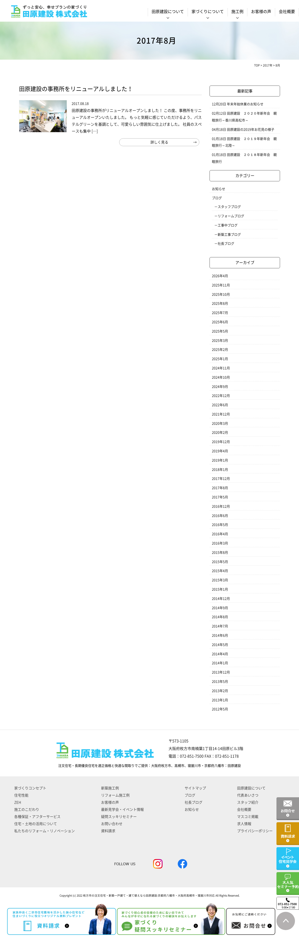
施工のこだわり (26, 809)
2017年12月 (221, 478)
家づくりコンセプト (30, 788)
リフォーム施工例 (115, 795)
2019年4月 (220, 451)
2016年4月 (220, 534)
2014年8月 (220, 617)
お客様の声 (261, 12)
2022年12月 (221, 395)
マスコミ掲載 (247, 816)
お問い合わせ (111, 824)
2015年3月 (220, 580)
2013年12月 (221, 672)
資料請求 (108, 831)
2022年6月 (220, 405)
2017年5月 (220, 497)
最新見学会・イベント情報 (122, 809)
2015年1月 (220, 589)
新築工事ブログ (229, 234)
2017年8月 (220, 488)
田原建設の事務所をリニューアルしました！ (76, 89)
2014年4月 (220, 654)
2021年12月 (221, 414)
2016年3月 (220, 543)
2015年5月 (220, 561)
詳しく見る (159, 142)
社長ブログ (226, 243)
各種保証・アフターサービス (37, 816)
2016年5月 (220, 524)
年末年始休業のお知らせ (245, 104)
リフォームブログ (231, 216)
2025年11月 (221, 285)
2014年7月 (220, 626)
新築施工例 (110, 788)
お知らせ (218, 189)
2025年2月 (220, 349)
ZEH (17, 802)
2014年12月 (221, 598)
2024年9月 (220, 386)
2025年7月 (220, 312)
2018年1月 (220, 469)
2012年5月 (220, 709)
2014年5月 (220, 644)
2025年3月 (220, 340)
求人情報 (244, 824)
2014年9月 (220, 608)
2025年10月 (221, 294)
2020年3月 (220, 423)
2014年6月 (220, 635)
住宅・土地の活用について (35, 824)
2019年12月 (221, 441)
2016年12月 (221, 506)
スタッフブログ (229, 206)
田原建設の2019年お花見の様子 (250, 129)
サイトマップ (195, 788)
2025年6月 (220, 322)
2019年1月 (220, 460)
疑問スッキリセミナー (119, 816)
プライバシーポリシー (255, 831)
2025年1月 (220, 358)
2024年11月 (221, 368)
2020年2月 (220, 432)
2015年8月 (220, 552)
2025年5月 (220, 331)
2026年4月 (220, 276)
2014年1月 (220, 663)
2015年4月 (220, 570)
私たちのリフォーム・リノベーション (44, 831)
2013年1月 (220, 700)
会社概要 (287, 12)
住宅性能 (21, 795)
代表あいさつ (247, 795)
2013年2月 (220, 690)
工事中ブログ (228, 225)
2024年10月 (221, 377)
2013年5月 (220, 681)
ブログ (217, 198)
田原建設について (251, 788)
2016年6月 (220, 515)
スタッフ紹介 (247, 802)
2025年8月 (220, 303)
